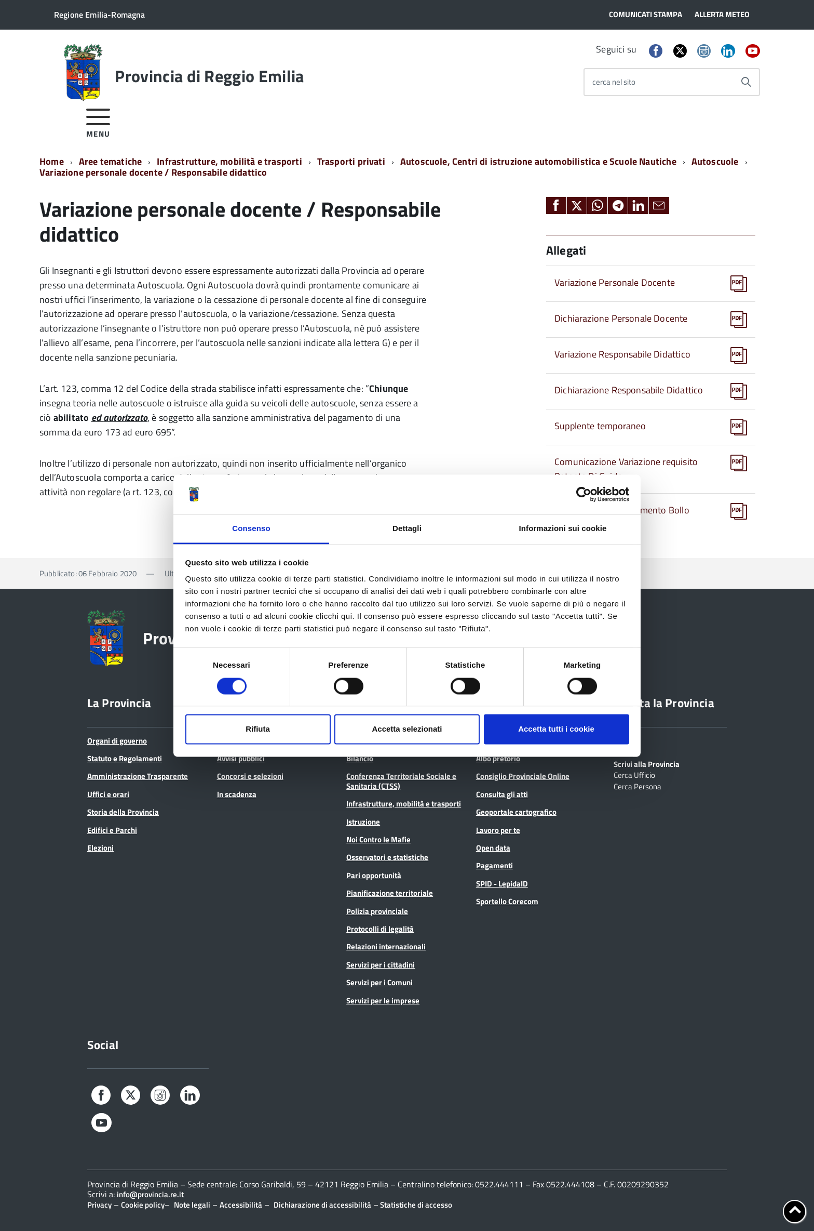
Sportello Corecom (507, 901)
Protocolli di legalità (380, 929)
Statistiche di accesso (415, 1205)
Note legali (192, 1205)
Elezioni (100, 848)
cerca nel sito (613, 81)
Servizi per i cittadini (380, 965)
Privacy (99, 1205)
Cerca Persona (637, 785)
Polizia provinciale (377, 911)
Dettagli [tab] (407, 528)
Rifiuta (258, 729)
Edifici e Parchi (112, 830)
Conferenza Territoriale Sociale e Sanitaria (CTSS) (401, 780)
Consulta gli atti (502, 794)
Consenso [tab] (251, 528)
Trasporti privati (351, 161)
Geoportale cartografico (516, 812)
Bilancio (359, 758)
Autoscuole (715, 161)
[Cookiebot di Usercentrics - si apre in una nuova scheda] (583, 494)
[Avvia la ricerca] (746, 82)
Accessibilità (241, 1205)
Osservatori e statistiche (387, 857)
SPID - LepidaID (502, 884)
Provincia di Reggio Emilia (209, 76)
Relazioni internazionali (386, 946)
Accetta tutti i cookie (556, 729)
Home (51, 161)
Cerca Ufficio (634, 774)
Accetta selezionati (407, 729)
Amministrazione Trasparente (137, 776)
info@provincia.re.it (150, 1194)
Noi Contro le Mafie (378, 839)
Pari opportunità (373, 875)
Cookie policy (143, 1205)
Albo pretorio (498, 758)
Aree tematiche (110, 161)
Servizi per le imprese (382, 1001)
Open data (493, 848)
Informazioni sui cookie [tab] (563, 528)
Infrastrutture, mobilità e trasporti (229, 161)
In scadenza (236, 794)
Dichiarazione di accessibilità (322, 1205)
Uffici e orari (108, 794)
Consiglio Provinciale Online (522, 776)
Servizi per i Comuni (379, 982)
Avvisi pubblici (241, 758)
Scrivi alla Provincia (647, 763)
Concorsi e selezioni (250, 776)
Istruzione (363, 822)
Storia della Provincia (123, 812)
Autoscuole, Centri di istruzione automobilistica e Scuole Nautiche (538, 161)
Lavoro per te (498, 830)
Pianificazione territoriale (389, 893)
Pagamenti (494, 865)
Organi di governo (117, 741)
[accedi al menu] (98, 121)
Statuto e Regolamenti (124, 758)
